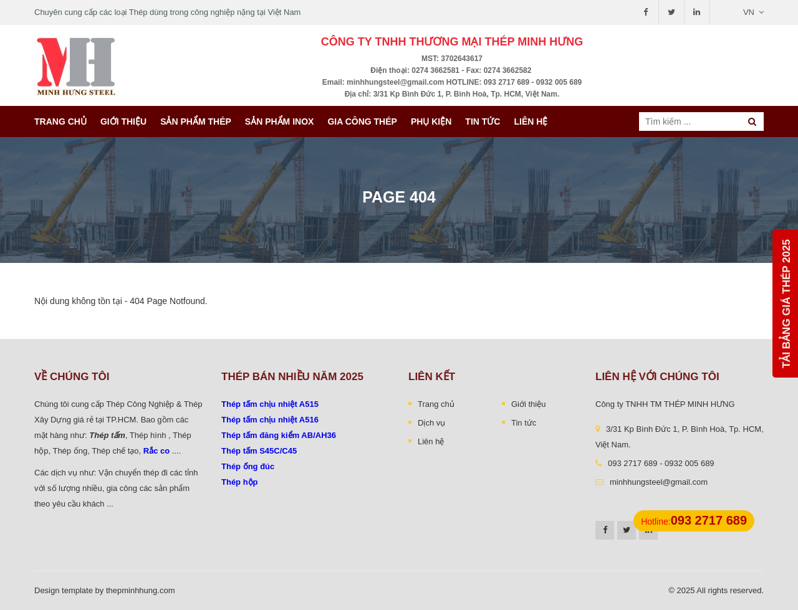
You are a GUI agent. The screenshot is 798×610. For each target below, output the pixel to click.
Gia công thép (362, 121)
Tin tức (482, 121)
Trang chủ (60, 121)
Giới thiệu (123, 121)
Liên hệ (530, 121)
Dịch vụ (431, 422)
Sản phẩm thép (195, 121)
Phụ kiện (431, 121)
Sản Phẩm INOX (279, 121)
